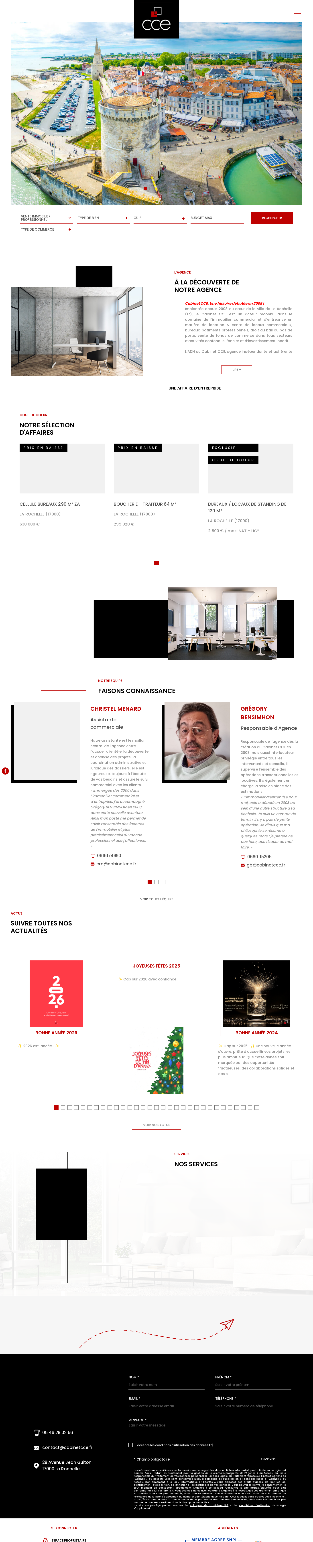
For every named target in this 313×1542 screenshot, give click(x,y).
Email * (134, 1386)
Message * (137, 1408)
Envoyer (268, 1447)
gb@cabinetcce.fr (266, 859)
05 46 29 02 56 (57, 1421)
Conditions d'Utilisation (254, 1493)
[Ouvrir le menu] (298, 11)
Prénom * (223, 1365)
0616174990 (109, 850)
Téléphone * (225, 1386)
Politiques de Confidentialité (209, 1493)
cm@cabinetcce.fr (116, 858)
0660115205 (259, 851)
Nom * (133, 1365)
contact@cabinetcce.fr (67, 1435)
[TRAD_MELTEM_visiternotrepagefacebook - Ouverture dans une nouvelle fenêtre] (5, 771)
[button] (145, 188)
